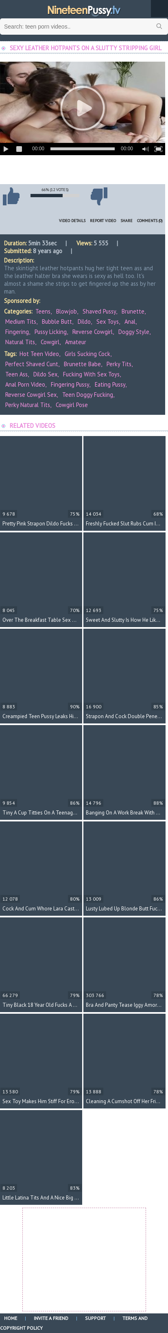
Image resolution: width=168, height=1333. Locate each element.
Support (95, 1318)
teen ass (16, 374)
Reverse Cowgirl (92, 332)
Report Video (103, 220)
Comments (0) (150, 220)
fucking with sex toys (91, 374)
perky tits (119, 364)
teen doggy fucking (87, 394)
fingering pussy (70, 384)
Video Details (72, 220)
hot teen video (39, 354)
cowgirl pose (72, 405)
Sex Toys (107, 321)
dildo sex (45, 374)
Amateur (75, 342)
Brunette (133, 311)
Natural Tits (20, 342)
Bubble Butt (57, 321)
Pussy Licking (51, 332)
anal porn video (25, 384)
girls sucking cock (87, 354)
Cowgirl (50, 342)
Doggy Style (133, 332)
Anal (129, 321)
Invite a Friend (51, 1318)
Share (126, 220)
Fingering (17, 332)
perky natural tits (27, 405)
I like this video (11, 196)
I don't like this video (99, 196)
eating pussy (110, 384)
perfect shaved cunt (31, 364)
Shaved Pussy (99, 311)
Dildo (84, 321)
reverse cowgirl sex (31, 394)
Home (10, 1318)
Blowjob (66, 311)
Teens (42, 311)
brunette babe (82, 364)
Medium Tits (20, 321)
